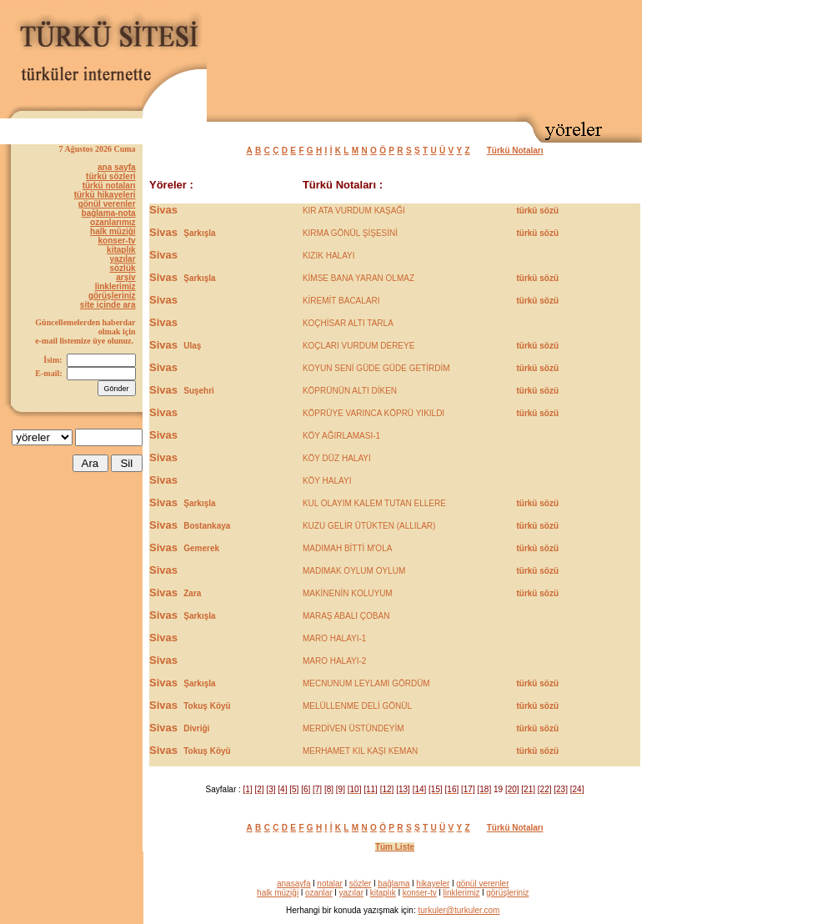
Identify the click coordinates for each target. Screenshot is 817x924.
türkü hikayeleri (105, 194)
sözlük (122, 268)
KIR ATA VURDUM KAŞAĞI (354, 210)
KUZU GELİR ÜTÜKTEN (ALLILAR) (369, 525)
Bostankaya (206, 525)
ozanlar (319, 892)
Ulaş (192, 345)
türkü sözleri (110, 176)
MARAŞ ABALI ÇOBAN (346, 615)
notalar (330, 883)
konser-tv (117, 240)
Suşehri (198, 390)
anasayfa (294, 883)
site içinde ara (108, 304)
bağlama (393, 883)
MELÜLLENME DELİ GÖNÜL (357, 706)
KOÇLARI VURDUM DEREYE (358, 345)
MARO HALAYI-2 (335, 660)
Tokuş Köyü (206, 706)
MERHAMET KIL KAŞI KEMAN (360, 751)
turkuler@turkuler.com (458, 910)
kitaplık (121, 249)
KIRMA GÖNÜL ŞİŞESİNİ (350, 233)
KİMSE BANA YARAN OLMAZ (358, 278)
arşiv (125, 277)
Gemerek (201, 548)
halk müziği (112, 231)
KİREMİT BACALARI (341, 300)
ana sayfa (117, 167)
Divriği (196, 728)
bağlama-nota (109, 213)
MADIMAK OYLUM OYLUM (354, 570)
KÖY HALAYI (327, 480)
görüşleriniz (112, 295)
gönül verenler (107, 203)
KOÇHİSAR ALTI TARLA (348, 323)
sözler (360, 883)
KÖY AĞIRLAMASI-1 (341, 435)
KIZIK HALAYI (329, 255)
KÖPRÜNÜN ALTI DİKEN (350, 390)
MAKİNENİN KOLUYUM (348, 593)
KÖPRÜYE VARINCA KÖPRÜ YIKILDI (373, 413)
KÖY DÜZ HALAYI (337, 458)
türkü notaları (109, 185)
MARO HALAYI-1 (335, 638)
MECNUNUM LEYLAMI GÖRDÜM (366, 683)
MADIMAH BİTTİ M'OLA (347, 548)
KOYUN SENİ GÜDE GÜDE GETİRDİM (376, 368)
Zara (192, 593)
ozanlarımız (112, 222)
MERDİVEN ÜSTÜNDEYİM (353, 728)
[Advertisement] (583, 57)
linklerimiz (115, 286)
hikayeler (432, 883)
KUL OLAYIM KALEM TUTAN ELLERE (374, 503)
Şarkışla (199, 233)
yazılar (122, 259)
